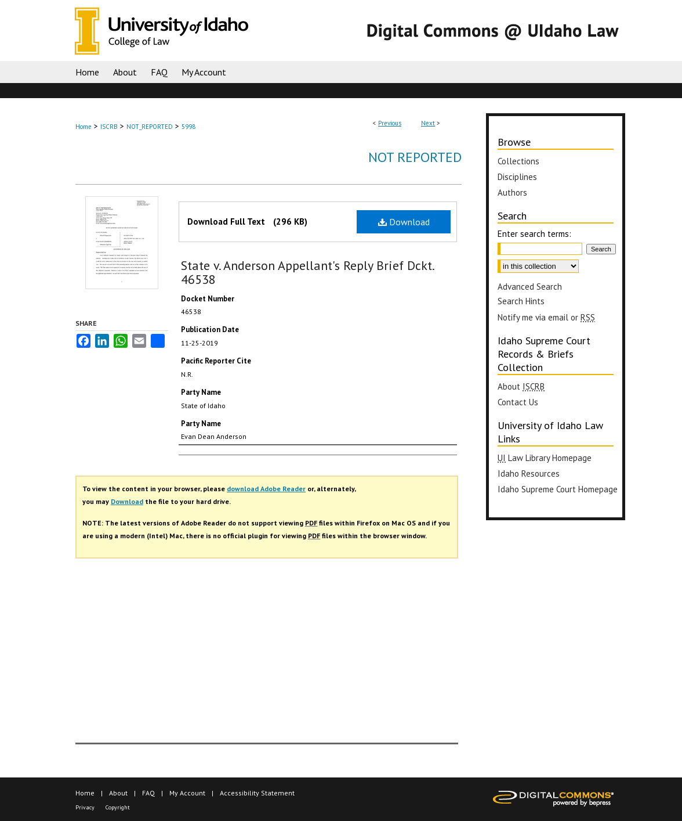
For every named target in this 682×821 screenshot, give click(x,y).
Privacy (85, 807)
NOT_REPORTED (149, 127)
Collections (518, 161)
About (521, 386)
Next (428, 123)
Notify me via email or (546, 317)
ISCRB (109, 127)
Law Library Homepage (545, 457)
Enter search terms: (534, 233)
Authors (512, 192)
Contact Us (518, 402)
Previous (389, 123)
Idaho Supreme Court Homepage (558, 489)
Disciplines (517, 176)
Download (404, 222)
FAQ (148, 792)
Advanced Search (530, 286)
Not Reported (415, 157)
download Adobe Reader (266, 488)
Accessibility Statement (257, 792)
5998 (188, 127)
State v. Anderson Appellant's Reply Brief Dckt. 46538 (307, 272)
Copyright (118, 807)
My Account (187, 792)
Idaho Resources (529, 473)
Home (83, 127)
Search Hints (521, 301)
